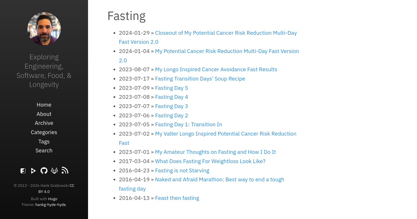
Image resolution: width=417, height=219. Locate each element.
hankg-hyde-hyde (50, 204)
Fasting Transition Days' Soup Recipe (200, 78)
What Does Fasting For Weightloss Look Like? (210, 161)
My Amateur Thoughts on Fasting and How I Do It (215, 151)
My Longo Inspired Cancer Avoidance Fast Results (216, 69)
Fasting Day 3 (171, 106)
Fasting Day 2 (171, 115)
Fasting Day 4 (171, 96)
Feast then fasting (177, 197)
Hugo (52, 198)
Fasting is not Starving (182, 170)
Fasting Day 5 (171, 87)
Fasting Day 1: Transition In (188, 124)
